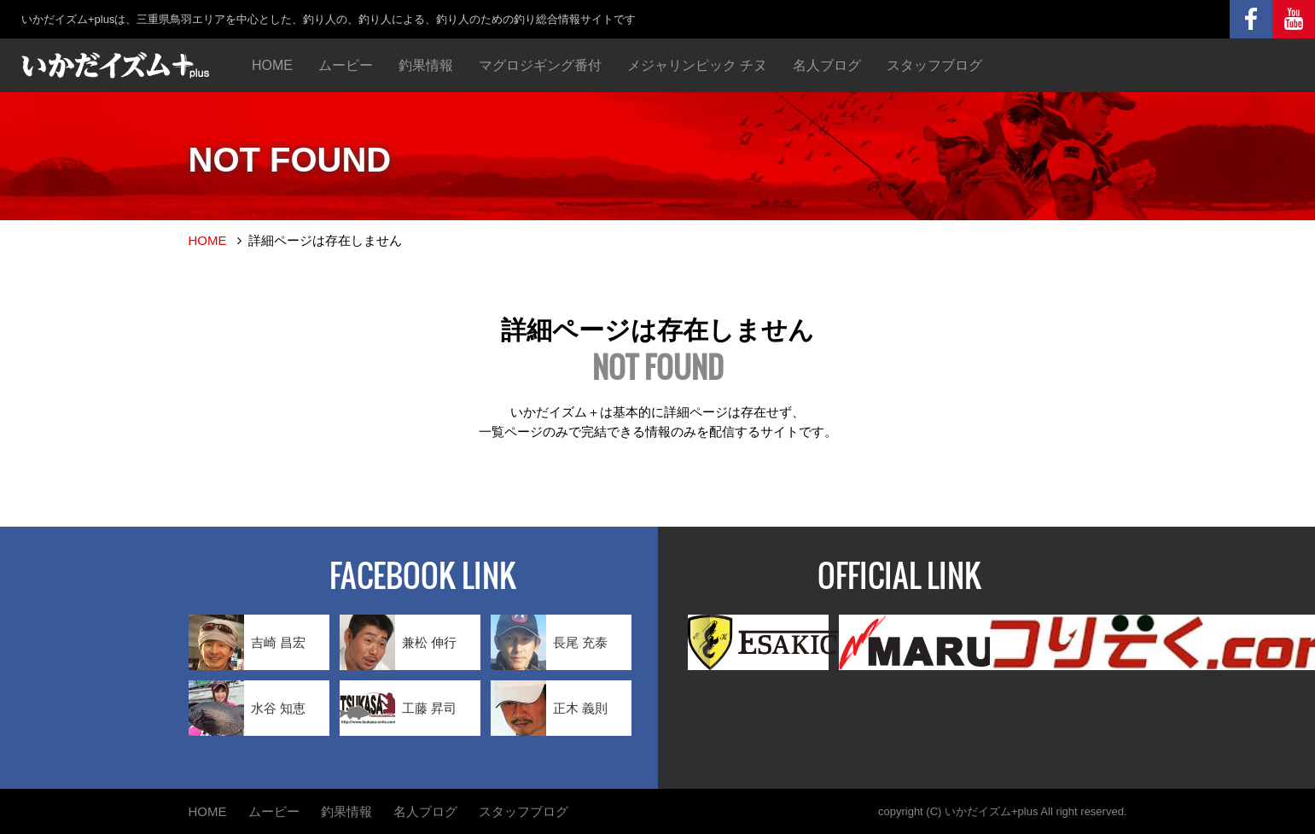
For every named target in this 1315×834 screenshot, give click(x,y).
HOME (272, 65)
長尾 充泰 (549, 642)
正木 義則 (549, 708)
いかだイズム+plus (991, 811)
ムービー (345, 65)
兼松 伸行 (398, 642)
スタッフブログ (934, 65)
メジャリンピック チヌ (697, 65)
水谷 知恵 (247, 708)
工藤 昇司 (398, 708)
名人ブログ (827, 65)
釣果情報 (426, 65)
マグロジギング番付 (540, 65)
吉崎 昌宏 (247, 642)
